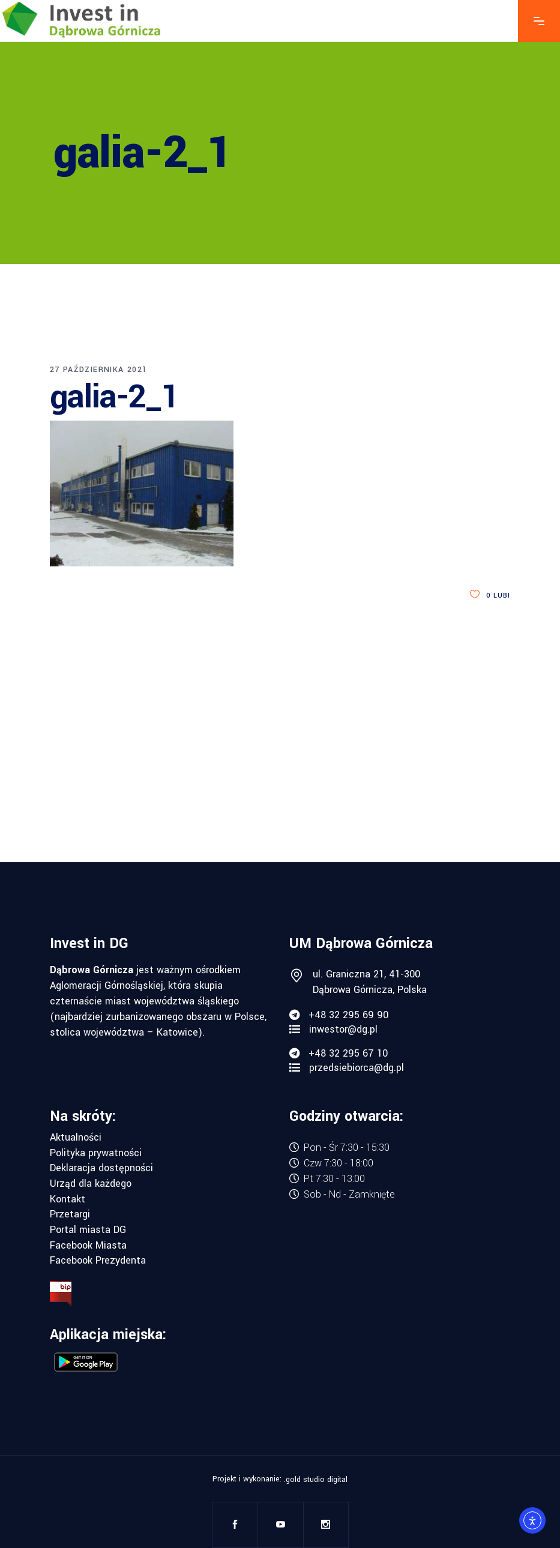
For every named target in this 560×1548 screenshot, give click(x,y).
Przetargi (70, 1214)
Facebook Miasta (88, 1246)
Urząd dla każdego (90, 1184)
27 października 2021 (99, 369)
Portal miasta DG (88, 1230)
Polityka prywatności (96, 1153)
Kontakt (67, 1199)
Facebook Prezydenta (98, 1261)
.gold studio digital (316, 1479)
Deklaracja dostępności (101, 1168)
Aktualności (75, 1138)
